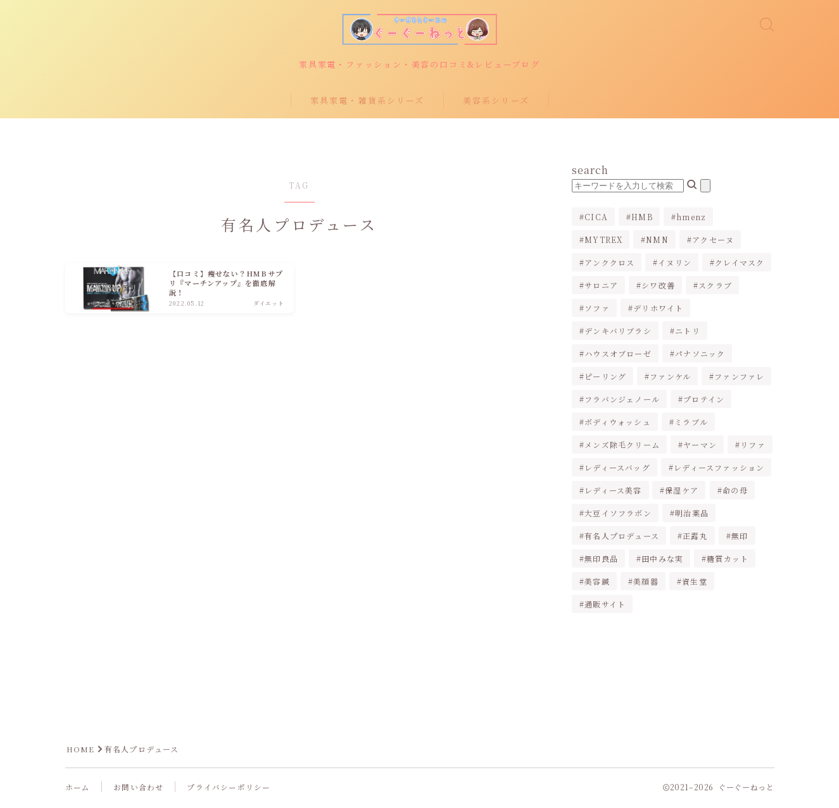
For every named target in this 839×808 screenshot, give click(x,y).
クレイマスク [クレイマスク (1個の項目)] (740, 264)
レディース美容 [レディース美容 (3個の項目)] (612, 492)
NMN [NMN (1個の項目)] (657, 241)
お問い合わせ (138, 789)
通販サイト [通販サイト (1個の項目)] (605, 605)
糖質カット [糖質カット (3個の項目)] (727, 560)
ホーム (78, 789)
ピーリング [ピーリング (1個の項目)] (605, 378)
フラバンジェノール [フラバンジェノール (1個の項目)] (622, 400)
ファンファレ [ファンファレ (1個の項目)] (740, 378)
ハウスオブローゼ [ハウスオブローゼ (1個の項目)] (618, 355)
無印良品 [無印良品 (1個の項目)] (601, 560)
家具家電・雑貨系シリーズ (367, 102)
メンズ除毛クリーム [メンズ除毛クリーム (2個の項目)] (622, 446)
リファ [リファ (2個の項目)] (753, 446)
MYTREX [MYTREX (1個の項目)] (603, 241)
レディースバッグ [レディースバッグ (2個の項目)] (617, 469)
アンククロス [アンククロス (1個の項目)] (609, 264)
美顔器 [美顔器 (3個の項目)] (646, 583)
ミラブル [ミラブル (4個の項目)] (691, 423)
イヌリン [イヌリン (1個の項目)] (674, 264)
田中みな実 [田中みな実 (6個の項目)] (662, 560)
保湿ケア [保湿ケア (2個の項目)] (682, 492)
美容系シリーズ (496, 102)
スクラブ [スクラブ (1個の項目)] (715, 287)
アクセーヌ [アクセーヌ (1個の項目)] (713, 241)
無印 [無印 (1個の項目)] (739, 537)
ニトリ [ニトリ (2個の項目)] (687, 332)
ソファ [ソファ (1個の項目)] (597, 309)
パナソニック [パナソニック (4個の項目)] (700, 355)
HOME (80, 751)
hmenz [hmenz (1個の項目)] (691, 218)
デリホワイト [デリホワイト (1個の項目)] (658, 309)
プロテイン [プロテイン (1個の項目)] (703, 400)
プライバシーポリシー (228, 789)
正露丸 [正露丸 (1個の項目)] (695, 537)
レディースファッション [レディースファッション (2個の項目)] (719, 469)
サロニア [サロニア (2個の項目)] (601, 287)
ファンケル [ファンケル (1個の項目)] (670, 378)
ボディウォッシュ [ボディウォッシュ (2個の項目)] (617, 423)
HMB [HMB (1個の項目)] (642, 218)
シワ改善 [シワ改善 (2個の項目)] (658, 287)
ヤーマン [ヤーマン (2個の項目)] (700, 446)
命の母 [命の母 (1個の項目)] (735, 492)
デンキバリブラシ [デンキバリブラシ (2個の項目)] (618, 332)
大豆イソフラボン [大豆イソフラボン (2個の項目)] (618, 514)
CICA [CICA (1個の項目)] (596, 218)
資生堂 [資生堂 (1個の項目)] (694, 583)
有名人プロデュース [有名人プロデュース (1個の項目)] (621, 537)
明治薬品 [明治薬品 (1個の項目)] (692, 514)
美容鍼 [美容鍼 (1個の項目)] (597, 583)
